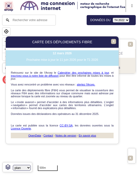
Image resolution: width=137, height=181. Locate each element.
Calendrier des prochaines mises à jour (83, 72)
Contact (48, 135)
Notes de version (65, 135)
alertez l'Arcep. (86, 84)
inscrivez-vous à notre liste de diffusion (35, 75)
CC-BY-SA (66, 125)
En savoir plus (87, 135)
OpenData (34, 135)
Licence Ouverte (21, 128)
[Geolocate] (6, 31)
